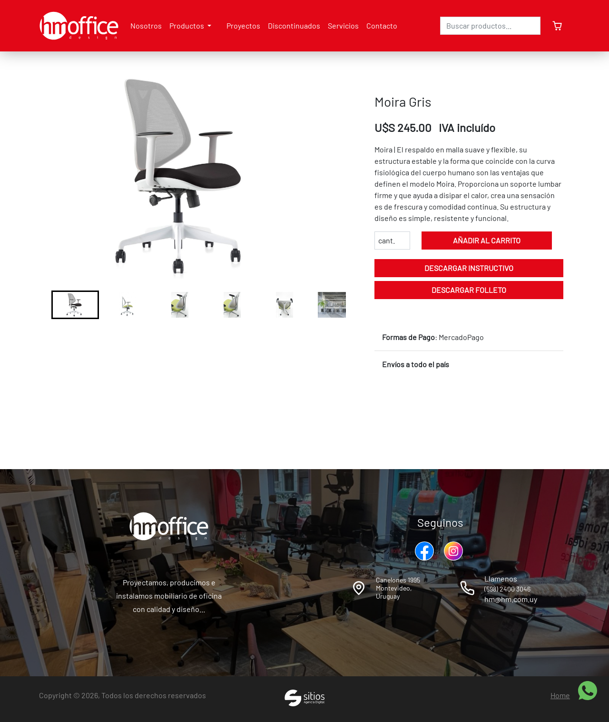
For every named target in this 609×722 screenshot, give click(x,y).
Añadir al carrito (487, 240)
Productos (187, 25)
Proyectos (243, 25)
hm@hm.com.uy (510, 598)
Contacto (381, 25)
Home (560, 695)
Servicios (343, 25)
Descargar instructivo (468, 267)
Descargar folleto (469, 289)
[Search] (490, 26)
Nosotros (146, 25)
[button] (75, 305)
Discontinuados (294, 25)
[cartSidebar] (555, 25)
